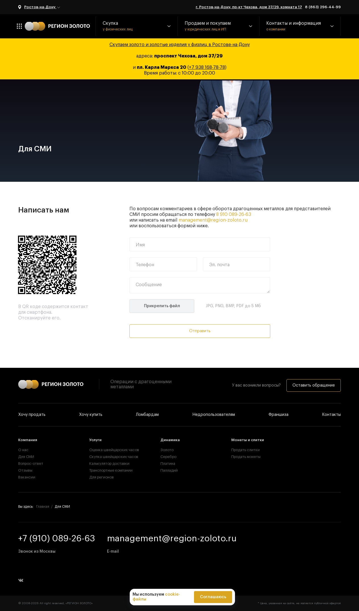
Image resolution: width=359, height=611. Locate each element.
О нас (23, 450)
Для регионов (101, 477)
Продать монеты (246, 457)
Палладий (169, 470)
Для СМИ (26, 457)
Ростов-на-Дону (42, 7)
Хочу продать (32, 415)
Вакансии (26, 477)
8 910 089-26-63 (233, 214)
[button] (136, 26)
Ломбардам (147, 415)
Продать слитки (245, 450)
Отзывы (25, 470)
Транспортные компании (108, 470)
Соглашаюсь (213, 597)
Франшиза (278, 415)
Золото (167, 450)
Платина (167, 463)
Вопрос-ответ (30, 463)
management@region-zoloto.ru (213, 220)
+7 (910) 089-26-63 (56, 538)
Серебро (168, 457)
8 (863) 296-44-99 (323, 7)
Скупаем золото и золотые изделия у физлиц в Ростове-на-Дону (180, 44)
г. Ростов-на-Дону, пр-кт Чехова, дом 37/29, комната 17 (249, 7)
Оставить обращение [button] (313, 385)
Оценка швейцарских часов (108, 450)
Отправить (200, 331)
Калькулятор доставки (108, 463)
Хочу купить (90, 415)
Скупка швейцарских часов (108, 457)
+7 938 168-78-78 (207, 67)
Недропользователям (213, 415)
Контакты (331, 415)
